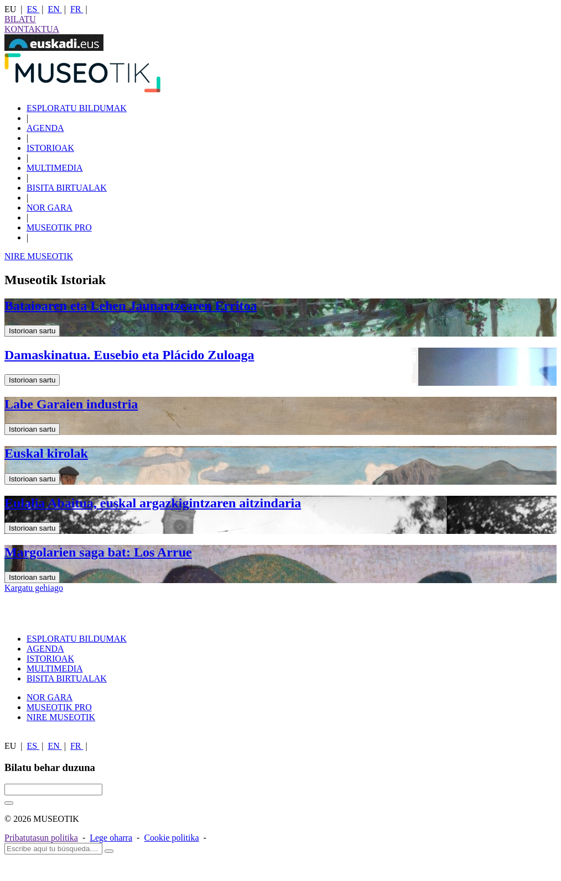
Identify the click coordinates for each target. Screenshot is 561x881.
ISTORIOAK (50, 148)
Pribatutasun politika (41, 837)
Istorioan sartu (32, 331)
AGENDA (45, 128)
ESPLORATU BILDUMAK (77, 108)
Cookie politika (171, 837)
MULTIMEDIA (55, 167)
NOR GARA (49, 207)
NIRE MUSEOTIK (38, 256)
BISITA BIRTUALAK (67, 187)
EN (54, 9)
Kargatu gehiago (33, 587)
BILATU (20, 19)
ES (33, 9)
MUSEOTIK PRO (59, 227)
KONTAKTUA (31, 29)
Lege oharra (111, 837)
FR (77, 9)
